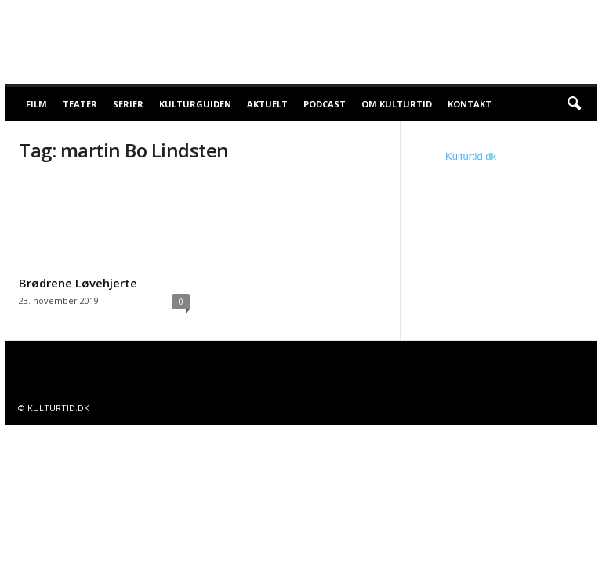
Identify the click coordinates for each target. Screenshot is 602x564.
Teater (80, 104)
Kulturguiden (195, 104)
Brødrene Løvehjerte (78, 283)
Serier (128, 104)
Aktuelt (267, 104)
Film (36, 104)
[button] (574, 104)
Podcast (324, 104)
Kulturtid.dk (470, 156)
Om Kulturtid (396, 104)
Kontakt (469, 104)
